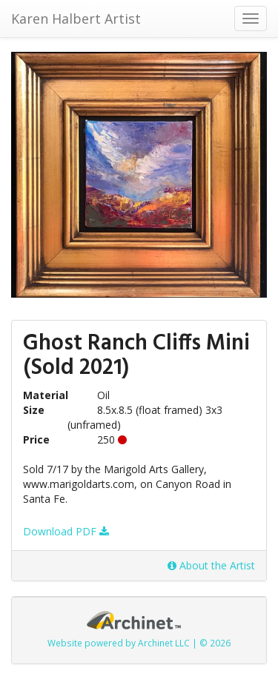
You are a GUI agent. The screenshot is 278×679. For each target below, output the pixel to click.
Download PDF (66, 531)
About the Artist (211, 565)
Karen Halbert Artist (76, 18)
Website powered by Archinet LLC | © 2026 (139, 643)
